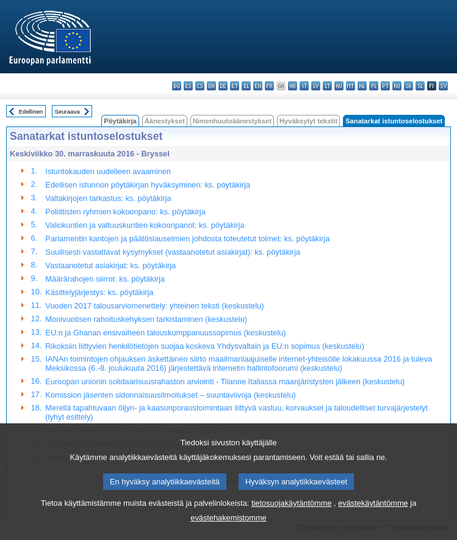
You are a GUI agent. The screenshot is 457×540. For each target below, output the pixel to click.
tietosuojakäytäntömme (291, 518)
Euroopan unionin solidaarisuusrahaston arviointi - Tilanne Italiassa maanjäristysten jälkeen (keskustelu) (225, 381)
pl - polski (373, 85)
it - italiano (304, 85)
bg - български (176, 85)
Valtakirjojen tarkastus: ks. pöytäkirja (108, 198)
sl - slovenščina (420, 85)
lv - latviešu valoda (315, 85)
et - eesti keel (234, 85)
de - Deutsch (223, 85)
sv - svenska (443, 85)
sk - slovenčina (408, 85)
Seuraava (67, 111)
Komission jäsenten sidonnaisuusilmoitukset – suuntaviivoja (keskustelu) (170, 395)
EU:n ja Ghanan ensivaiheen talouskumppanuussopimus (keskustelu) (165, 332)
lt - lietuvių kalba (327, 85)
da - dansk (211, 85)
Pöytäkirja (120, 121)
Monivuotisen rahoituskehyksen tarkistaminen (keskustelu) (146, 319)
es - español (188, 85)
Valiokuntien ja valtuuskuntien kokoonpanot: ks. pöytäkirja (144, 225)
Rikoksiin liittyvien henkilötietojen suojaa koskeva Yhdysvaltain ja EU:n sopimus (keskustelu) (204, 346)
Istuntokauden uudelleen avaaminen (108, 171)
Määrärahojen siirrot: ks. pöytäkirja (105, 278)
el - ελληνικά (246, 85)
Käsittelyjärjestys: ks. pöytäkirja (99, 292)
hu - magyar (339, 85)
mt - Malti (350, 85)
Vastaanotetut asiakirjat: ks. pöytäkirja (110, 265)
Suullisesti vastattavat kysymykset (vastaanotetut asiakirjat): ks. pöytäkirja (172, 252)
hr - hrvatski (292, 85)
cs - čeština (199, 85)
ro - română (396, 85)
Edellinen (31, 111)
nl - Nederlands (362, 85)
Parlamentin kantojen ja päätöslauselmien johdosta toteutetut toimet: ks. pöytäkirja (187, 238)
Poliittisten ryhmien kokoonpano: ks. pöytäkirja (125, 211)
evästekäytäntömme (373, 518)
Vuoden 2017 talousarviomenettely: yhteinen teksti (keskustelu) (154, 305)
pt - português (385, 85)
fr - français (269, 85)
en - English (257, 85)
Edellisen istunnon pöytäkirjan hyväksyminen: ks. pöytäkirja (147, 184)
